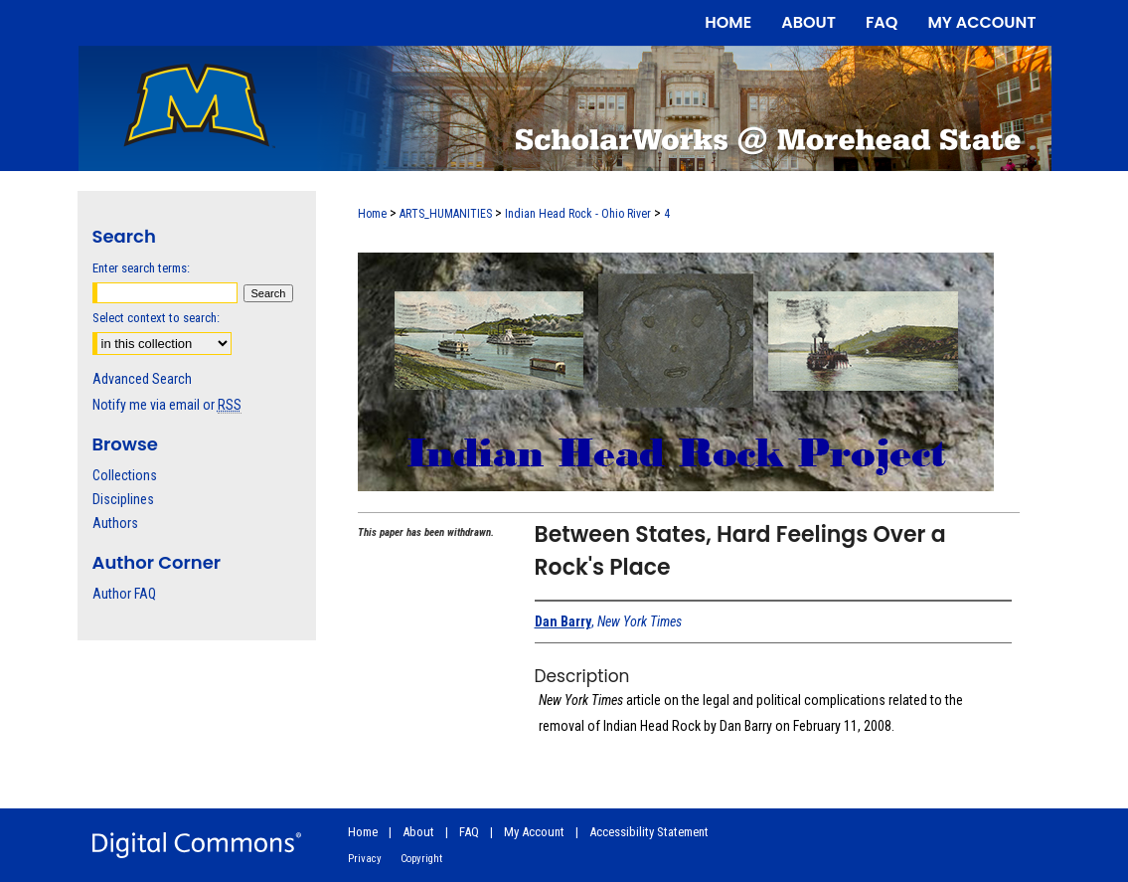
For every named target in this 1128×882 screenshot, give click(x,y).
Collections (124, 475)
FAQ (469, 831)
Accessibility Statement (649, 831)
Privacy (365, 858)
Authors (115, 523)
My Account (534, 831)
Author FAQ (124, 594)
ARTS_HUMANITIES (446, 214)
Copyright (421, 858)
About (418, 831)
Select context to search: (156, 317)
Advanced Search (142, 379)
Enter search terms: (141, 268)
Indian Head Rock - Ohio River (578, 214)
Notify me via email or (167, 405)
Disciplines (123, 499)
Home (372, 214)
